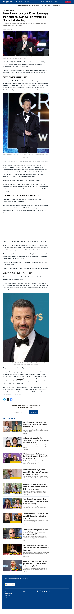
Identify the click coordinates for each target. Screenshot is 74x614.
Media (62, 1)
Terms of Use (7, 599)
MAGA (32, 205)
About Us (6, 591)
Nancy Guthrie (48, 5)
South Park (20, 378)
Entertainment (28, 1)
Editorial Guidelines (8, 593)
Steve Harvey (20, 268)
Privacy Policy (7, 595)
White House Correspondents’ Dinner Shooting (28, 5)
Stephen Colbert (40, 161)
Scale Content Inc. (17, 578)
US (16, 1)
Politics (21, 1)
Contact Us (23, 591)
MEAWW (6, 578)
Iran (42, 5)
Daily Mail (15, 81)
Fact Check (41, 1)
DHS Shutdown (56, 5)
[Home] (8, 1)
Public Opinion (49, 1)
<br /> (26, 226)
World (35, 1)
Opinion (57, 1)
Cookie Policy (7, 597)
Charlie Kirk (20, 66)
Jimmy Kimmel (24, 62)
